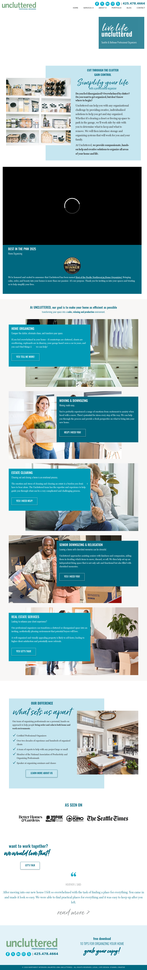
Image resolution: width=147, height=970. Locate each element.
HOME (75, 8)
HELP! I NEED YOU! (72, 433)
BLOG (129, 8)
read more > (73, 912)
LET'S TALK (30, 865)
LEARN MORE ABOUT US (42, 773)
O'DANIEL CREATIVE (117, 967)
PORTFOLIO (116, 8)
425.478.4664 (134, 3)
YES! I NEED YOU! (72, 577)
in (99, 277)
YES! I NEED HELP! (24, 501)
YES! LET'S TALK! (23, 651)
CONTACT (141, 8)
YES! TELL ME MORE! (25, 357)
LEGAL (95, 967)
